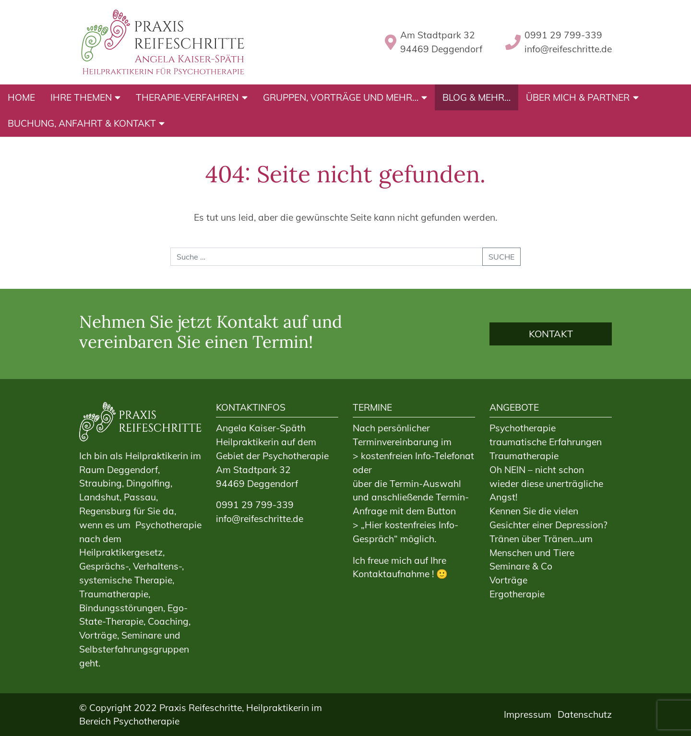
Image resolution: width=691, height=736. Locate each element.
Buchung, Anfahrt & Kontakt (82, 123)
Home (21, 97)
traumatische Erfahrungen (545, 442)
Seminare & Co (520, 566)
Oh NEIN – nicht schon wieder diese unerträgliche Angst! (546, 483)
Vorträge (508, 580)
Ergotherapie (517, 594)
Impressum (527, 714)
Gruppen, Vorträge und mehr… (340, 97)
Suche (501, 256)
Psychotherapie (522, 428)
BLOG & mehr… (476, 97)
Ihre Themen (81, 97)
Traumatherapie (524, 456)
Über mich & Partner (578, 97)
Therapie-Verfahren (187, 97)
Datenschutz (585, 714)
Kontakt (551, 334)
